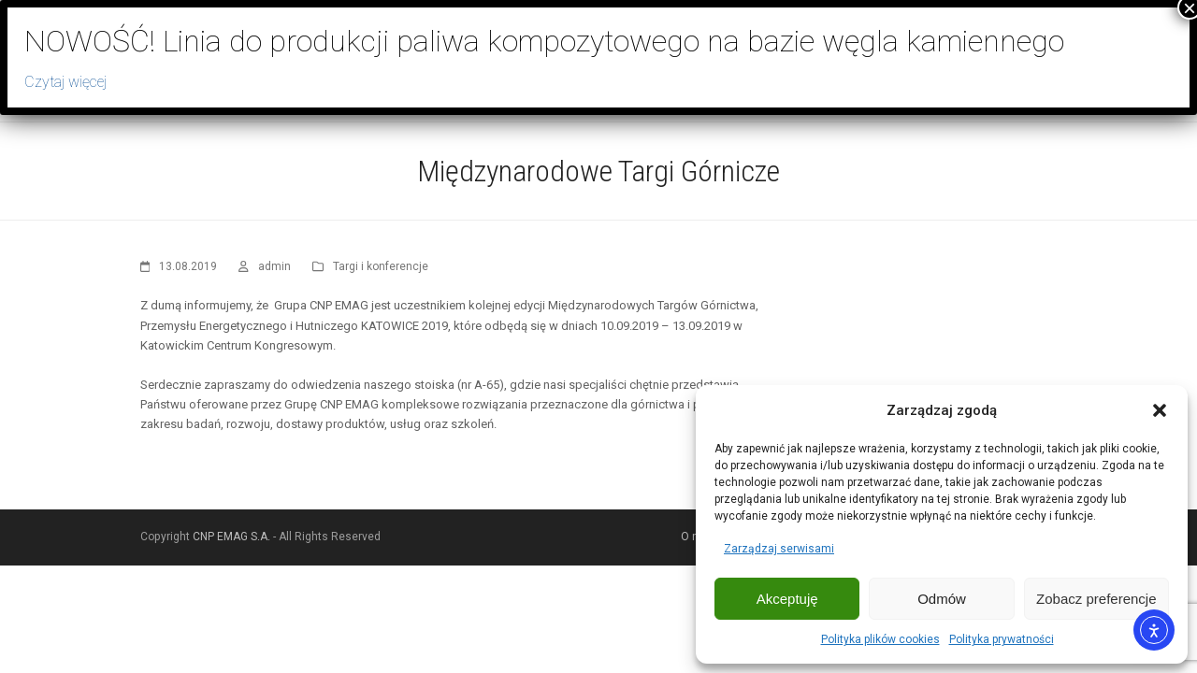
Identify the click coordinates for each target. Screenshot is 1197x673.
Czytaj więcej (65, 82)
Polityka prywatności (1001, 639)
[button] (1159, 410)
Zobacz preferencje (1096, 599)
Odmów (941, 599)
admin (274, 266)
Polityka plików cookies (880, 639)
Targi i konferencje (380, 266)
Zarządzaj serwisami (779, 548)
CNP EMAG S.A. (231, 536)
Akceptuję (787, 599)
